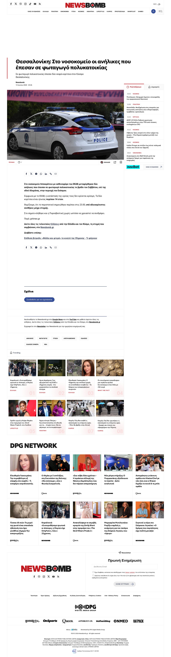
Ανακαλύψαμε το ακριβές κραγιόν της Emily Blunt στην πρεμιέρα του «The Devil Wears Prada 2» (84, 526)
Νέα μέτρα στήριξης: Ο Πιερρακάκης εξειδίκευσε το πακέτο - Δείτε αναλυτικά (116, 479)
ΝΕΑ (45, 344)
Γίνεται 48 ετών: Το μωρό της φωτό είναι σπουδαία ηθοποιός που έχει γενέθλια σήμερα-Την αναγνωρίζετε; (21, 528)
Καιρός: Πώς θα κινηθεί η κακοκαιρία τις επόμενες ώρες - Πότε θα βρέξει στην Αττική (80, 422)
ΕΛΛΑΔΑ (46, 11)
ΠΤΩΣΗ (55, 338)
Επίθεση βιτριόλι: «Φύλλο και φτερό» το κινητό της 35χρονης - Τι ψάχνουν (60, 238)
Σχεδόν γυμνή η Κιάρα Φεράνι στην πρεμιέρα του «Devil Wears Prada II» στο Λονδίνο (21, 422)
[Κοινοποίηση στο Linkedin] (46, 174)
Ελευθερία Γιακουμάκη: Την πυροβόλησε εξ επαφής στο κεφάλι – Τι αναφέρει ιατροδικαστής (21, 479)
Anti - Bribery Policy (111, 595)
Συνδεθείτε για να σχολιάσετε (39, 299)
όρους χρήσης (130, 572)
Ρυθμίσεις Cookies (95, 595)
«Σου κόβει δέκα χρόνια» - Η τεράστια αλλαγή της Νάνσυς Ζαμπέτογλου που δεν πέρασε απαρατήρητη (85, 479)
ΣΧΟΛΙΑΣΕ (105, 162)
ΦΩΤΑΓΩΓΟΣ (43, 338)
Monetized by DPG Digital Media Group (93, 629)
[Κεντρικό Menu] (160, 11)
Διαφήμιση (136, 595)
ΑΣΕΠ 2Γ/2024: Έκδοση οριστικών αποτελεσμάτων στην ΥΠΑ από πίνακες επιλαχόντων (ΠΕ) (141, 122)
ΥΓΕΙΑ (73, 11)
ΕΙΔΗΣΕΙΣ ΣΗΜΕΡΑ (32, 344)
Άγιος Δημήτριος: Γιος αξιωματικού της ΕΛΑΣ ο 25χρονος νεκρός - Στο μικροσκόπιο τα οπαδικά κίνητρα (48, 384)
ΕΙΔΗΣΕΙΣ (84, 338)
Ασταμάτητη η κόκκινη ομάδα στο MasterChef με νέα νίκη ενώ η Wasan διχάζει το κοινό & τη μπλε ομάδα (148, 481)
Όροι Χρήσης (45, 595)
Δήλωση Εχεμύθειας (60, 595)
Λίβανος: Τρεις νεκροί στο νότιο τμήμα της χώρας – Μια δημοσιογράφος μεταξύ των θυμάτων (142, 135)
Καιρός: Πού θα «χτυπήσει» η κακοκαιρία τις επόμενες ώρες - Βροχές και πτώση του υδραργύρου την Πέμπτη (109, 424)
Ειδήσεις (55, 224)
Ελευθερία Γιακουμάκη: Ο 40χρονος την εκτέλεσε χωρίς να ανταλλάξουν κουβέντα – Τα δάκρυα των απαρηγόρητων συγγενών (80, 384)
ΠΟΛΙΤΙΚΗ (54, 11)
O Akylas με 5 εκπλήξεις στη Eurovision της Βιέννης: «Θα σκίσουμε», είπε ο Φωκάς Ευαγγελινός (54, 479)
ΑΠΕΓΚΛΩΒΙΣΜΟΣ (69, 338)
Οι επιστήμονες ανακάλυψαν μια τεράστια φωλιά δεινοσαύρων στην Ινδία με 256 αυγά (108, 383)
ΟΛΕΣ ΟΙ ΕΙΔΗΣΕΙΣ (34, 11)
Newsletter (41, 326)
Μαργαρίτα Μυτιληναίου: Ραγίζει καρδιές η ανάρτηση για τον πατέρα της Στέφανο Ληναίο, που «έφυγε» (116, 528)
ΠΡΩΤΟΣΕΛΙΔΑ (120, 11)
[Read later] (121, 162)
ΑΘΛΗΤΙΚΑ (90, 11)
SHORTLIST (131, 11)
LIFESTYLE (100, 11)
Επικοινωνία (125, 595)
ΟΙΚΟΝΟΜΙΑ (65, 11)
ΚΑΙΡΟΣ (109, 11)
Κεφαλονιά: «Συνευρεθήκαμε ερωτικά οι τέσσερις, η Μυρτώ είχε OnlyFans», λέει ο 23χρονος (21, 383)
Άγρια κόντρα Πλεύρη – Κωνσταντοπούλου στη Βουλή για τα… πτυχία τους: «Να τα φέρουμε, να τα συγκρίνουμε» (50, 423)
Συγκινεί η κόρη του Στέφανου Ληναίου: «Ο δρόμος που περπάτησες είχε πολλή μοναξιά (147, 526)
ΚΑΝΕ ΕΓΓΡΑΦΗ (124, 584)
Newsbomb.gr (47, 227)
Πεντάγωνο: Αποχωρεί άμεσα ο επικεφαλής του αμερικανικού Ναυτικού (143, 98)
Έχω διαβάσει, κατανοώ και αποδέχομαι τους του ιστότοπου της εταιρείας (125, 572)
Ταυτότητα (34, 595)
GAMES (140, 11)
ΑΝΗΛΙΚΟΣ (29, 338)
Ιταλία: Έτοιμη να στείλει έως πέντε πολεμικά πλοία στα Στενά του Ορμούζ (144, 146)
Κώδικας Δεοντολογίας (77, 595)
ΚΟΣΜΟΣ (81, 11)
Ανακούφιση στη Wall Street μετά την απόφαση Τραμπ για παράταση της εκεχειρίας (141, 158)
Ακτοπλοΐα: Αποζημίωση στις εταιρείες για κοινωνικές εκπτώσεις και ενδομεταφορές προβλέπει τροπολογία (143, 109)
